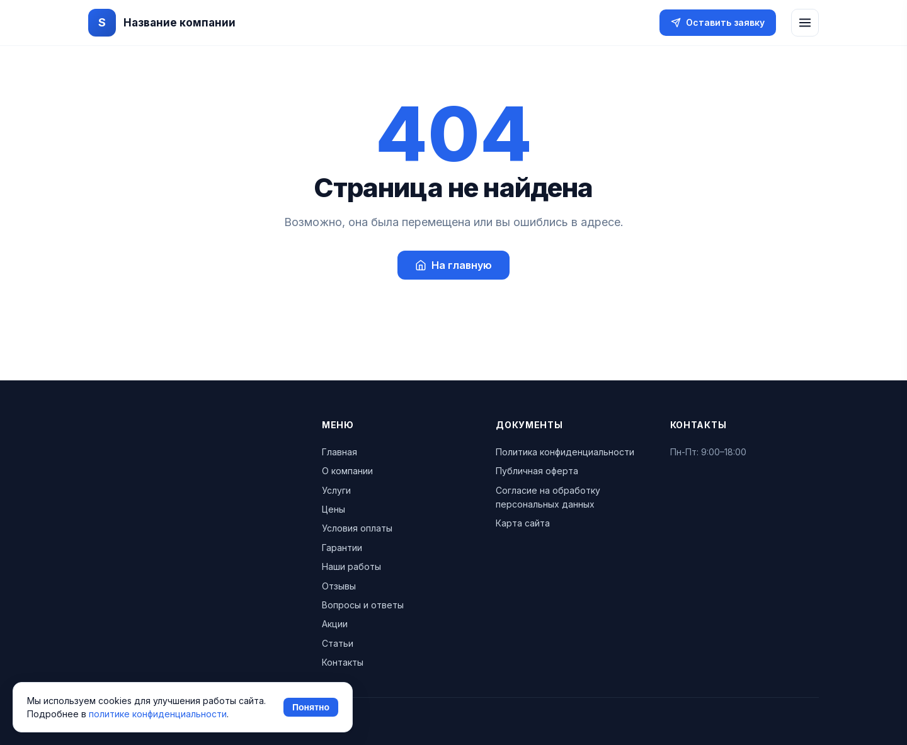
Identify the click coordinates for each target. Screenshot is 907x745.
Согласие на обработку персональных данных (548, 497)
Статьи (337, 643)
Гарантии (342, 547)
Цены (333, 509)
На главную (453, 265)
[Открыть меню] (805, 23)
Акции (335, 623)
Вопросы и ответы (363, 605)
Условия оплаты (357, 528)
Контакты (342, 662)
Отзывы (339, 586)
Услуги (336, 490)
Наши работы (351, 566)
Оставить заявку (718, 22)
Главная (339, 451)
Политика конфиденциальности (565, 451)
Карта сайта (523, 523)
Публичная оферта (537, 470)
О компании (347, 470)
